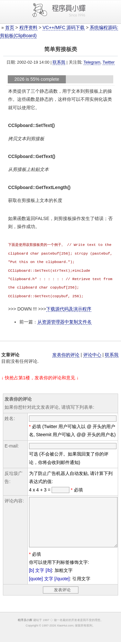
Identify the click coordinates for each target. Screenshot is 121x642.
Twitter (109, 62)
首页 (9, 27)
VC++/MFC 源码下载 (64, 27)
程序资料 (28, 27)
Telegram (92, 62)
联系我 (59, 62)
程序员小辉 (25, 627)
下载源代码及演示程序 (68, 306)
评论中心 (92, 352)
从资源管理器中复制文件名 (64, 319)
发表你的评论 (65, 352)
